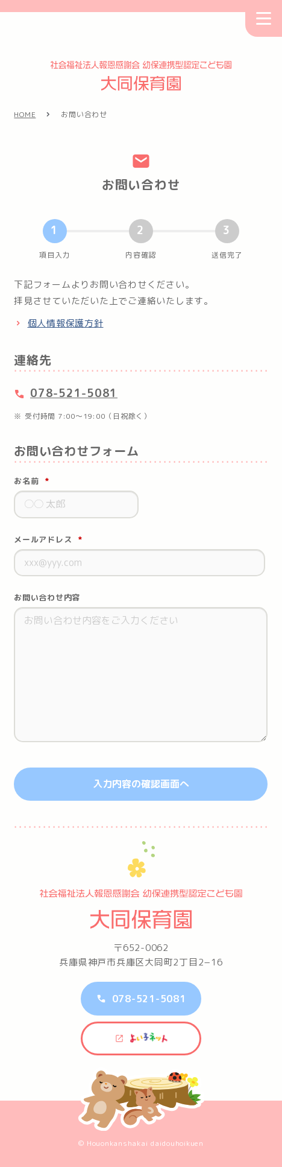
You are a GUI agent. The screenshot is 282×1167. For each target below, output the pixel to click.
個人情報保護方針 (66, 323)
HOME (25, 114)
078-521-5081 (74, 393)
